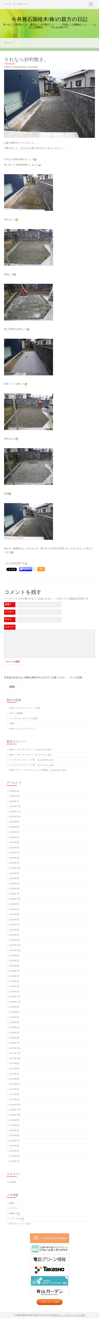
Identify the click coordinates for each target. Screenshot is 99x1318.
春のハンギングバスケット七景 (25, 708)
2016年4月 (14, 1146)
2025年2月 (14, 858)
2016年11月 (15, 1110)
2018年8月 (14, 1012)
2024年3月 (14, 884)
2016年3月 (14, 1151)
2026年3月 (14, 796)
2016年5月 (14, 1141)
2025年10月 (15, 817)
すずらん (42, 755)
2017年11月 (15, 1053)
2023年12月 (15, 899)
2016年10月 (15, 1115)
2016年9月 (14, 1120)
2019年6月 (14, 966)
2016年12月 (15, 1105)
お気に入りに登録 (49, 1302)
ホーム (8, 4)
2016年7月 (14, 1130)
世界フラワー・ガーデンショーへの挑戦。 (29, 770)
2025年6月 (14, 837)
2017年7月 (14, 1074)
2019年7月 (14, 961)
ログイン (13, 1208)
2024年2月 (14, 889)
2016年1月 (14, 1161)
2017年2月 (14, 1099)
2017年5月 (14, 1084)
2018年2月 (14, 1038)
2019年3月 (14, 981)
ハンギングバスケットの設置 (24, 718)
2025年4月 (14, 848)
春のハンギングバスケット (23, 729)
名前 (8, 604)
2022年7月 (14, 920)
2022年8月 (14, 914)
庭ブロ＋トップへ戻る (20, 1224)
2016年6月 (14, 1135)
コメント (9, 627)
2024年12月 (15, 868)
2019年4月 (14, 976)
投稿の (14, 1214)
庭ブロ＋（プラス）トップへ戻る (69, 1315)
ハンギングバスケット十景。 (23, 760)
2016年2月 (14, 1156)
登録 (11, 1203)
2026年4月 (14, 791)
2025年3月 (14, 853)
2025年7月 (14, 832)
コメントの (16, 1219)
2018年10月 (15, 1002)
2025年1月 (14, 863)
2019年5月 (14, 971)
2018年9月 (14, 1007)
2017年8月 (14, 1069)
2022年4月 (14, 925)
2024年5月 (14, 873)
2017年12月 (15, 1048)
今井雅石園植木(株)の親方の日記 (50, 19)
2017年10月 (15, 1058)
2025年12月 (15, 806)
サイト (8, 619)
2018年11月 (15, 997)
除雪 (12, 723)
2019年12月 (15, 945)
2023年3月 (14, 909)
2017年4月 (14, 1089)
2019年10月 (15, 950)
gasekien (34, 67)
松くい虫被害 (16, 713)
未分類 (12, 1182)
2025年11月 (15, 812)
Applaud (27, 569)
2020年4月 (14, 935)
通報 (41, 569)
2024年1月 (14, 894)
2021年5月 (14, 930)
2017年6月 (14, 1079)
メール (9, 612)
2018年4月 (14, 1027)
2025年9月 (14, 822)
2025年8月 (14, 827)
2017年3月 (14, 1094)
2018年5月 (14, 1022)
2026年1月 (14, 801)
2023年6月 (14, 904)
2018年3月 (14, 1033)
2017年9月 (14, 1063)
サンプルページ (20, 4)
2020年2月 (14, 940)
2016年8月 (14, 1125)
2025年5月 (14, 842)
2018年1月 (14, 1043)
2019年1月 (14, 992)
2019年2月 (14, 986)
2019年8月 (14, 956)
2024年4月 (14, 878)
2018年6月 (14, 1017)
